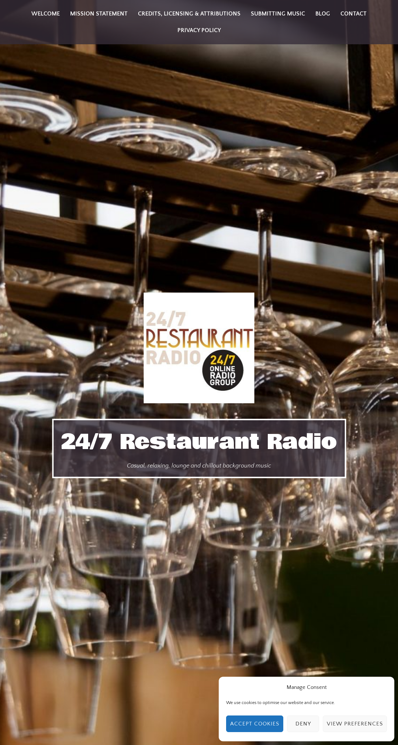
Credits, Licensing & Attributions (189, 13)
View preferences (355, 724)
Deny (303, 724)
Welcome (45, 13)
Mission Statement (99, 13)
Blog (322, 13)
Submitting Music (278, 13)
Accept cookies (254, 724)
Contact (353, 13)
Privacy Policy (199, 30)
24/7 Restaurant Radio (199, 442)
